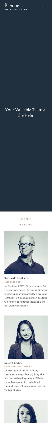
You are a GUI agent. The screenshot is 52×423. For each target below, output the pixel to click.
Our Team (26, 219)
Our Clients (26, 224)
